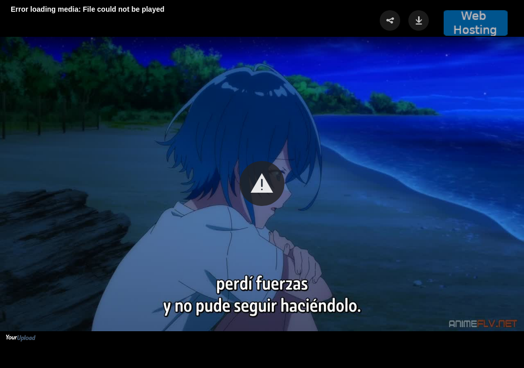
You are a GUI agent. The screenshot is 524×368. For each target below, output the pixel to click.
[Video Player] (262, 184)
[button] (262, 183)
